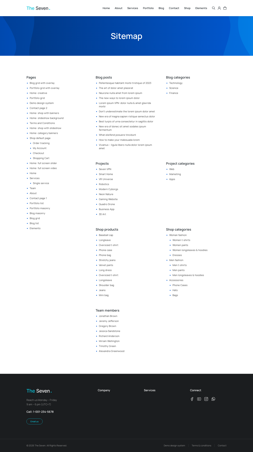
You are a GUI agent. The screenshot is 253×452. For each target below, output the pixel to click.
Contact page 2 (38, 108)
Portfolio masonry (40, 208)
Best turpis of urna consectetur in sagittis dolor (126, 121)
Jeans (102, 290)
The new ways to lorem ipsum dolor (119, 98)
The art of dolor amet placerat (116, 88)
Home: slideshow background (47, 118)
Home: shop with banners (44, 113)
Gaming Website (108, 199)
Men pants (178, 270)
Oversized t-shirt (108, 245)
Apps (172, 179)
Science (173, 88)
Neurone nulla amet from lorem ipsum (120, 93)
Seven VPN (105, 169)
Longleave (105, 240)
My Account (39, 148)
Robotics (104, 184)
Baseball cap (106, 235)
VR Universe (106, 179)
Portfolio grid (37, 98)
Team (33, 188)
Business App (106, 209)
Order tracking (41, 143)
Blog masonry (37, 213)
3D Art (102, 214)
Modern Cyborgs (108, 189)
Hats (175, 290)
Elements (35, 228)
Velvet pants (106, 265)
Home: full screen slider (43, 163)
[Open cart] (225, 8)
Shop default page (40, 138)
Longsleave (105, 280)
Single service (41, 183)
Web (171, 169)
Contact (222, 445)
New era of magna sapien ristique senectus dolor (127, 116)
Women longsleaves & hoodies (189, 250)
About (33, 193)
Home (33, 173)
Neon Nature (106, 194)
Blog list (34, 223)
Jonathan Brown (108, 316)
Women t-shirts (181, 240)
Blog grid (35, 218)
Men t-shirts (179, 265)
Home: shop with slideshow (45, 128)
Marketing (175, 174)
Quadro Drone (107, 204)
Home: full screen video (43, 168)
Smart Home (106, 174)
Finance (173, 93)
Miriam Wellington (109, 341)
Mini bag (104, 295)
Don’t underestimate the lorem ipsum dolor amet (127, 111)
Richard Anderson (109, 336)
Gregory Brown (107, 326)
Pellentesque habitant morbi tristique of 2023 (125, 83)
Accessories (176, 280)
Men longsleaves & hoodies (188, 275)
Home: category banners (44, 133)
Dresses (177, 255)
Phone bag (105, 255)
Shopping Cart (41, 158)
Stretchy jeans (107, 260)
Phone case (105, 250)
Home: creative (38, 93)
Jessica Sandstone (109, 331)
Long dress (105, 270)
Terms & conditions (201, 445)
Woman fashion (178, 235)
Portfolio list (37, 203)
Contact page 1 (38, 198)
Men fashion (176, 260)
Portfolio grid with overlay (44, 88)
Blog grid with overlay (42, 83)
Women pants (180, 245)
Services (35, 178)
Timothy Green (107, 346)
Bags (175, 295)
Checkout (38, 153)
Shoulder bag (106, 285)
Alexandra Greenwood (111, 351)
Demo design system (42, 103)
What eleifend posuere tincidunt (117, 135)
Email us (34, 421)
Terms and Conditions (42, 123)
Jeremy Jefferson (109, 321)
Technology (175, 83)
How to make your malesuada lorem (119, 140)
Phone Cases (179, 285)
